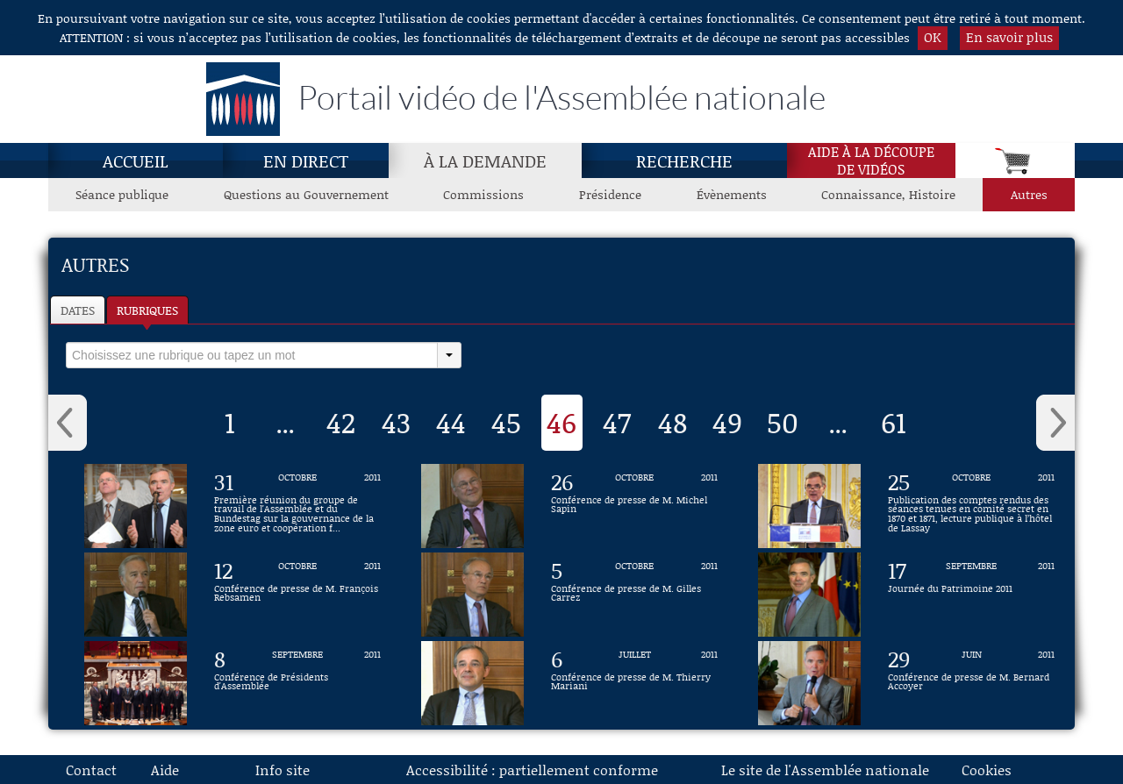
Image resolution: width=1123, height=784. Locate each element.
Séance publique (121, 194)
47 (617, 422)
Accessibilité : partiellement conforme (532, 769)
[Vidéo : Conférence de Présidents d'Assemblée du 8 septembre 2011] (297, 683)
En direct (305, 160)
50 (782, 422)
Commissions (483, 194)
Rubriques (147, 310)
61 (893, 422)
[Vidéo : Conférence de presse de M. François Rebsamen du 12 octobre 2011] (297, 594)
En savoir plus (1009, 36)
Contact (91, 769)
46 (561, 422)
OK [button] (932, 36)
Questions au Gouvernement (306, 194)
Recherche (684, 160)
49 (727, 422)
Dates (78, 310)
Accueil (135, 160)
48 (672, 422)
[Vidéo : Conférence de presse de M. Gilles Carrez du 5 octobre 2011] (634, 594)
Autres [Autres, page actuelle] (1029, 194)
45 (506, 422)
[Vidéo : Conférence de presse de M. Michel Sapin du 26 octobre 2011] (634, 506)
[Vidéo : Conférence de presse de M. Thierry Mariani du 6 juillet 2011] (634, 683)
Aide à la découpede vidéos (871, 160)
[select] (252, 355)
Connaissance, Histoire (888, 194)
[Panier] (1015, 160)
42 (340, 422)
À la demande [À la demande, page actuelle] (485, 160)
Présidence (610, 194)
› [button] (1055, 423)
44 (451, 422)
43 (396, 422)
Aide (165, 769)
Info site (282, 769)
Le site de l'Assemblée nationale (825, 769)
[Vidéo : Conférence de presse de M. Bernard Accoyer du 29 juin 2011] (971, 683)
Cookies (987, 769)
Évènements (732, 194)
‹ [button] (67, 423)
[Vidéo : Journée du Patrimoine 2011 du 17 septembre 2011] (971, 594)
